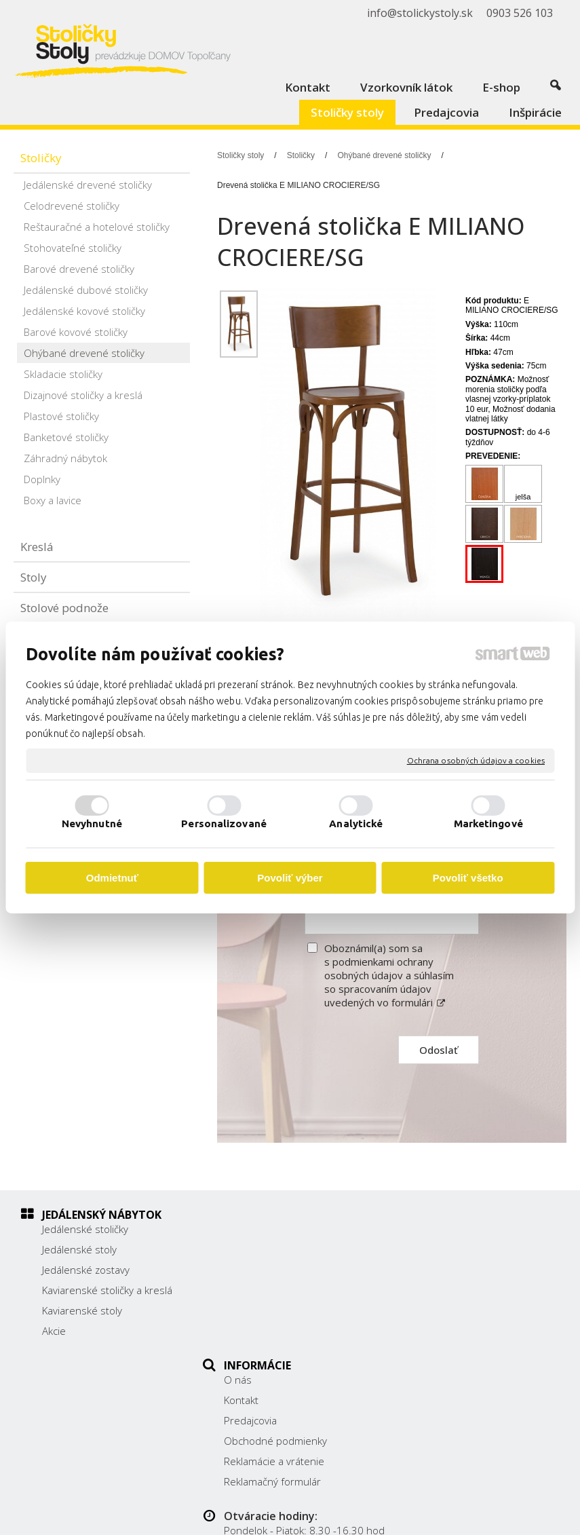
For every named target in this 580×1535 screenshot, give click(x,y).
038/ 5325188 (450, 1288)
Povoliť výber (289, 878)
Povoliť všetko (468, 878)
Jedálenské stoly (79, 1249)
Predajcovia (257, 1269)
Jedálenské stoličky (85, 1229)
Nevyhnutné (92, 823)
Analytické (356, 823)
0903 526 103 (449, 1303)
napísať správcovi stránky (353, 1505)
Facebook (438, 1338)
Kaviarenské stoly (82, 1310)
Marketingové (488, 823)
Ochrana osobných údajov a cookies (476, 760)
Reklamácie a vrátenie (281, 1310)
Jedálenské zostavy (86, 1269)
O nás (245, 1229)
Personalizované (224, 823)
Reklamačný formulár (279, 1331)
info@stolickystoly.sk (464, 1318)
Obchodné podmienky (282, 1290)
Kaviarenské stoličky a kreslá (107, 1290)
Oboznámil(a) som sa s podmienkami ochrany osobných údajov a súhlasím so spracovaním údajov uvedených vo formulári (389, 975)
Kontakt (248, 1249)
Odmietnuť (112, 878)
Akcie (54, 1331)
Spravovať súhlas (293, 1516)
